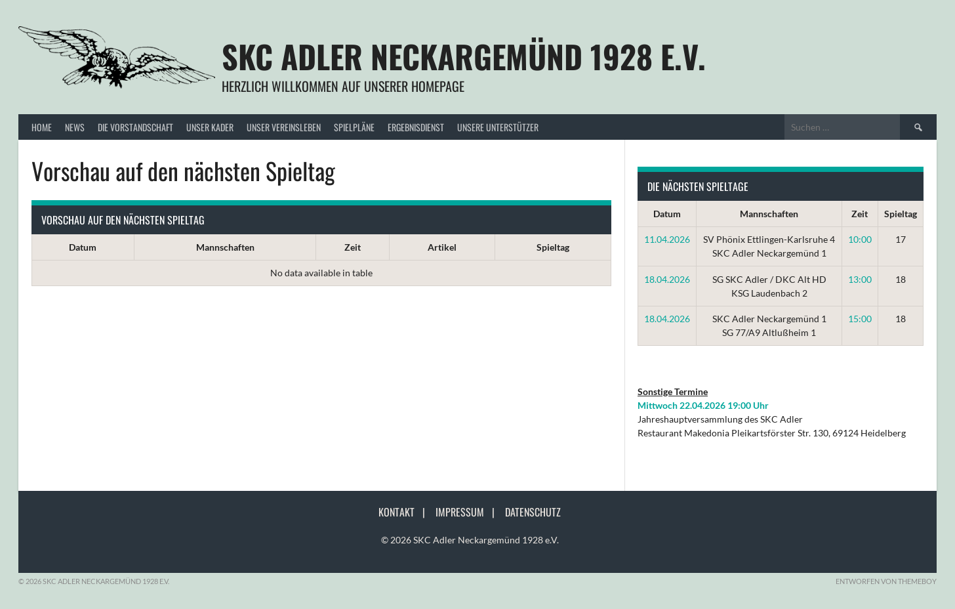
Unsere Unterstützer (497, 127)
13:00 (860, 279)
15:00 (860, 318)
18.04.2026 (667, 279)
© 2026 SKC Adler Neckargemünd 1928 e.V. (470, 539)
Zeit (352, 247)
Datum (82, 247)
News (75, 127)
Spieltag (553, 247)
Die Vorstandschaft (135, 127)
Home (41, 127)
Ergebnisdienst (416, 127)
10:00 (860, 239)
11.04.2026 (667, 239)
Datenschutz (533, 512)
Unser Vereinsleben (284, 127)
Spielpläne (354, 127)
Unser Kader (210, 127)
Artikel (442, 247)
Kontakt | (405, 512)
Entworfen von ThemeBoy (886, 581)
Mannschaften (225, 247)
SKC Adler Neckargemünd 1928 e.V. (464, 56)
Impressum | (469, 512)
